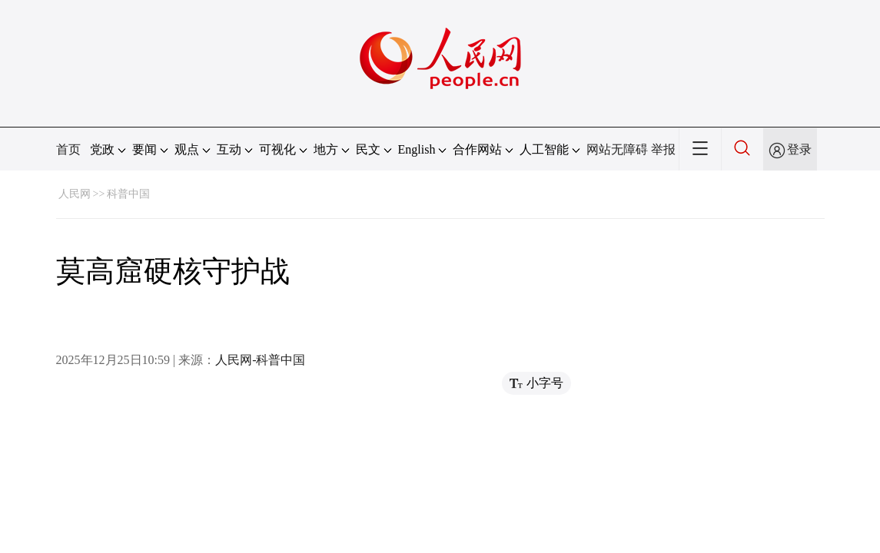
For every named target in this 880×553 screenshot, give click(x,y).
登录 (799, 149)
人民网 (74, 194)
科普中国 (128, 194)
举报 (663, 149)
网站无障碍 (617, 149)
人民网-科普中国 (260, 359)
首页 (68, 149)
